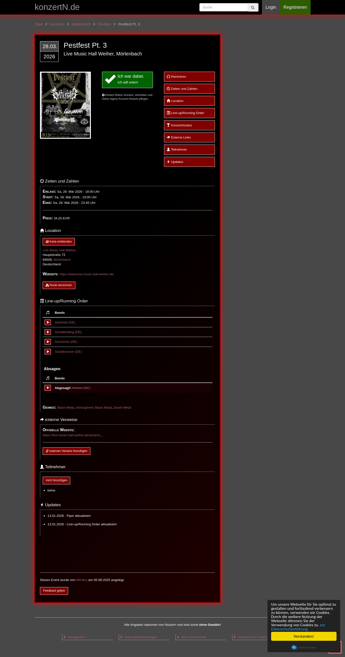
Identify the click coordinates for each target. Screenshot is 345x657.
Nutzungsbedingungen (138, 637)
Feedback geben (54, 590)
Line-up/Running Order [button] (185, 113)
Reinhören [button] (176, 76)
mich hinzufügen (56, 480)
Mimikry (81, 580)
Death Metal (122, 407)
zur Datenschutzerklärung (298, 627)
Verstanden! (304, 636)
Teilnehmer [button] (177, 149)
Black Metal (65, 407)
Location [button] (175, 101)
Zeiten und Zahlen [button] (182, 89)
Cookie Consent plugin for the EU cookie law (304, 647)
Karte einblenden (59, 241)
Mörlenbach (62, 259)
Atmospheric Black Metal (94, 407)
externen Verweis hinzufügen (66, 451)
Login (271, 7)
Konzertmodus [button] (179, 125)
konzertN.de (57, 7)
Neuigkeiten (74, 637)
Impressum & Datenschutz (254, 637)
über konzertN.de (191, 637)
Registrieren (295, 7)
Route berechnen (59, 285)
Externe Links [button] (179, 137)
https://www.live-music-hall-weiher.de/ (87, 274)
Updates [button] (175, 162)
